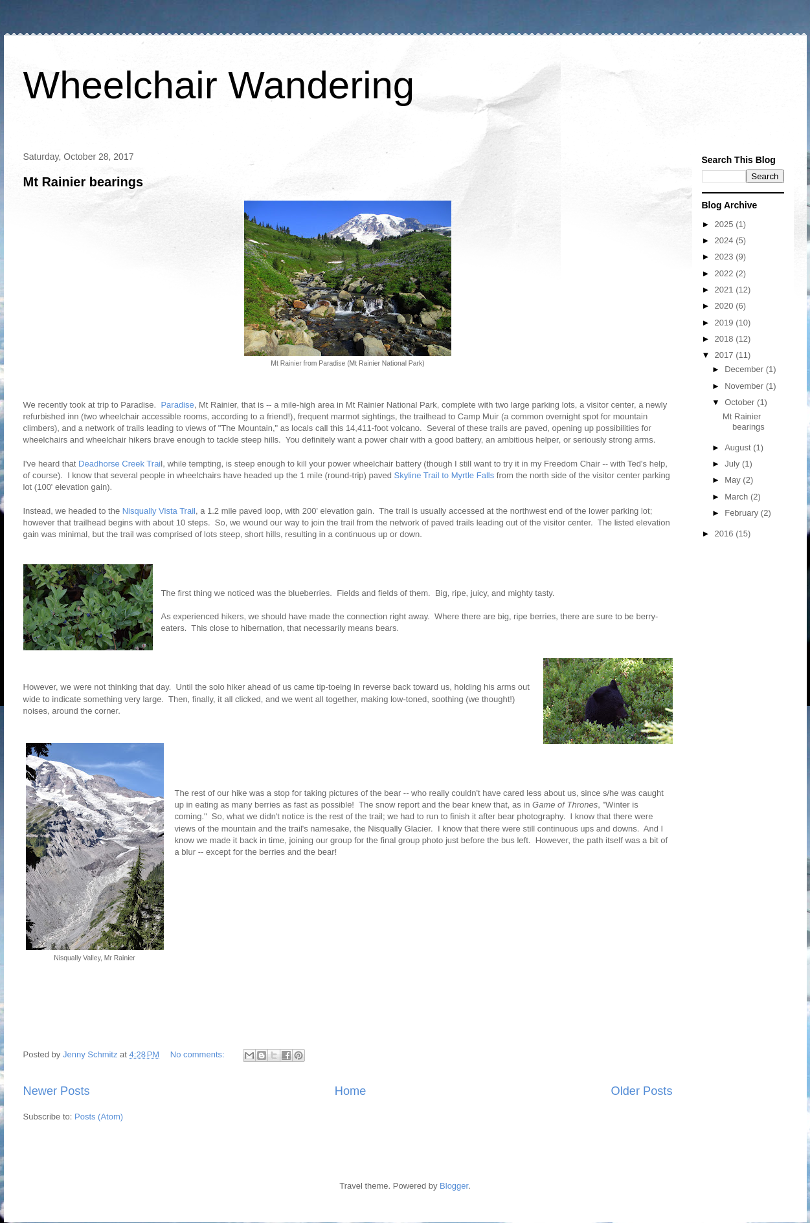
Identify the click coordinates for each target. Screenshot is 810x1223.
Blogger (454, 1186)
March (737, 496)
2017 (725, 355)
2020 (725, 306)
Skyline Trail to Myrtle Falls (445, 475)
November (745, 386)
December (745, 369)
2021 (725, 289)
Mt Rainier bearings (83, 182)
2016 (725, 533)
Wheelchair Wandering (219, 85)
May (734, 480)
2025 (725, 224)
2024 (725, 240)
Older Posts (641, 1091)
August (739, 447)
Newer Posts (56, 1091)
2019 (725, 322)
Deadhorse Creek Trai (119, 463)
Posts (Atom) (98, 1116)
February (743, 513)
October (741, 402)
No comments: (198, 1054)
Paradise (177, 405)
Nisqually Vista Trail (159, 511)
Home (350, 1091)
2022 (725, 273)
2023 (725, 256)
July (733, 463)
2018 (725, 339)
